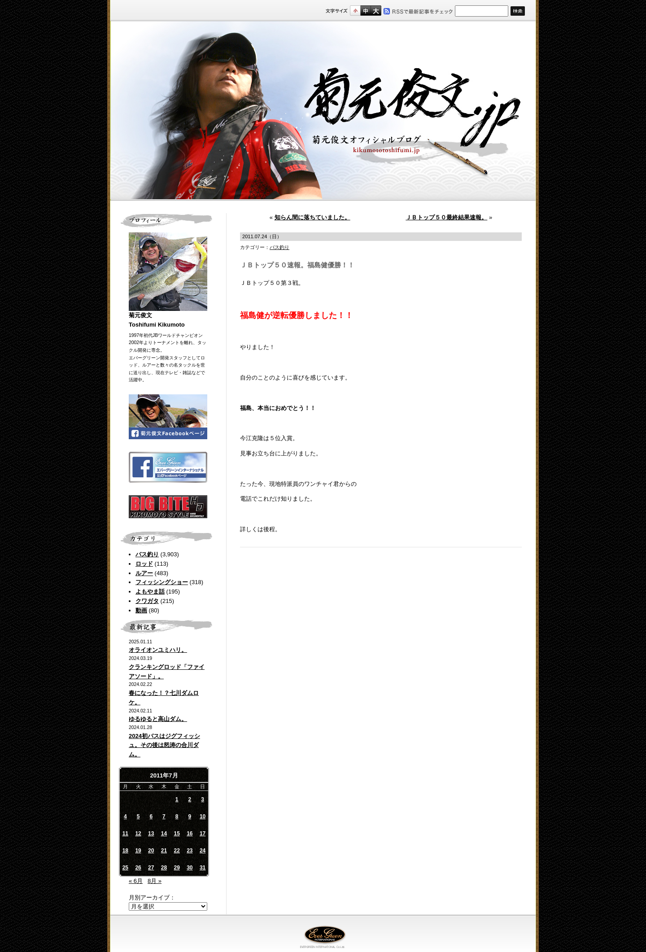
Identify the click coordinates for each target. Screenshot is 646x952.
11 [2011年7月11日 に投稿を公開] (125, 833)
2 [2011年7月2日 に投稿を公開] (190, 799)
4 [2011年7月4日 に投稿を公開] (125, 816)
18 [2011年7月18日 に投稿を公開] (125, 850)
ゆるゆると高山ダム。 (158, 719)
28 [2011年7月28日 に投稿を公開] (164, 868)
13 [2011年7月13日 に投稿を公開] (151, 833)
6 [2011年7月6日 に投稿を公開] (151, 816)
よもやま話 (150, 591)
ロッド (144, 563)
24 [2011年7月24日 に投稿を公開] (202, 850)
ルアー (144, 573)
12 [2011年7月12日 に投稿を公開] (138, 833)
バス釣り (147, 554)
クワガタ (147, 601)
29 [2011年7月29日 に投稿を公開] (176, 868)
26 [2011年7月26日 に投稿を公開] (138, 868)
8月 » (155, 881)
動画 (141, 610)
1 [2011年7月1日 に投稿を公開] (177, 799)
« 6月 (136, 881)
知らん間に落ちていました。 (312, 217)
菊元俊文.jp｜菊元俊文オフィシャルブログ (323, 111)
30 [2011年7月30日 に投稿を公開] (189, 868)
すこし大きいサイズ (365, 10)
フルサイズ (376, 10)
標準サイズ (355, 10)
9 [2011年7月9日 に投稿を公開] (190, 816)
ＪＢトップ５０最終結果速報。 (446, 217)
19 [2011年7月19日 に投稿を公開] (138, 850)
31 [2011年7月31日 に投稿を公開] (202, 868)
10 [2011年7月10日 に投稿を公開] (202, 816)
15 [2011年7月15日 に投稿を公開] (176, 833)
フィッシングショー (161, 582)
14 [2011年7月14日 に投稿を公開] (164, 833)
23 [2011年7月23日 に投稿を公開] (189, 850)
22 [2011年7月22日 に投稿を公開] (176, 850)
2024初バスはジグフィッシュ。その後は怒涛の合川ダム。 (164, 745)
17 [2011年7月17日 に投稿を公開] (202, 833)
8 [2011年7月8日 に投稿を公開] (177, 816)
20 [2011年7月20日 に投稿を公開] (151, 850)
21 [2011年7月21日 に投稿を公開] (164, 850)
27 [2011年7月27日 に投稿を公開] (151, 868)
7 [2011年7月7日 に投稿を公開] (164, 816)
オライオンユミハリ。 (158, 649)
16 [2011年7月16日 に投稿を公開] (189, 833)
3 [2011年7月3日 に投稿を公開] (202, 799)
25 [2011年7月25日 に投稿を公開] (125, 868)
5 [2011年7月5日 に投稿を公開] (138, 816)
